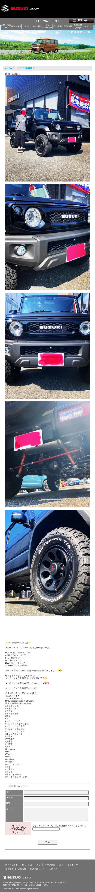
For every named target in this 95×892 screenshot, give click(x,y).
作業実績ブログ (78, 26)
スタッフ (88, 26)
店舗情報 (68, 26)
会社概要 (57, 26)
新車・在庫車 (6, 26)
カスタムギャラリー (47, 26)
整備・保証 (16, 26)
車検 (27, 26)
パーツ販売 (37, 26)
